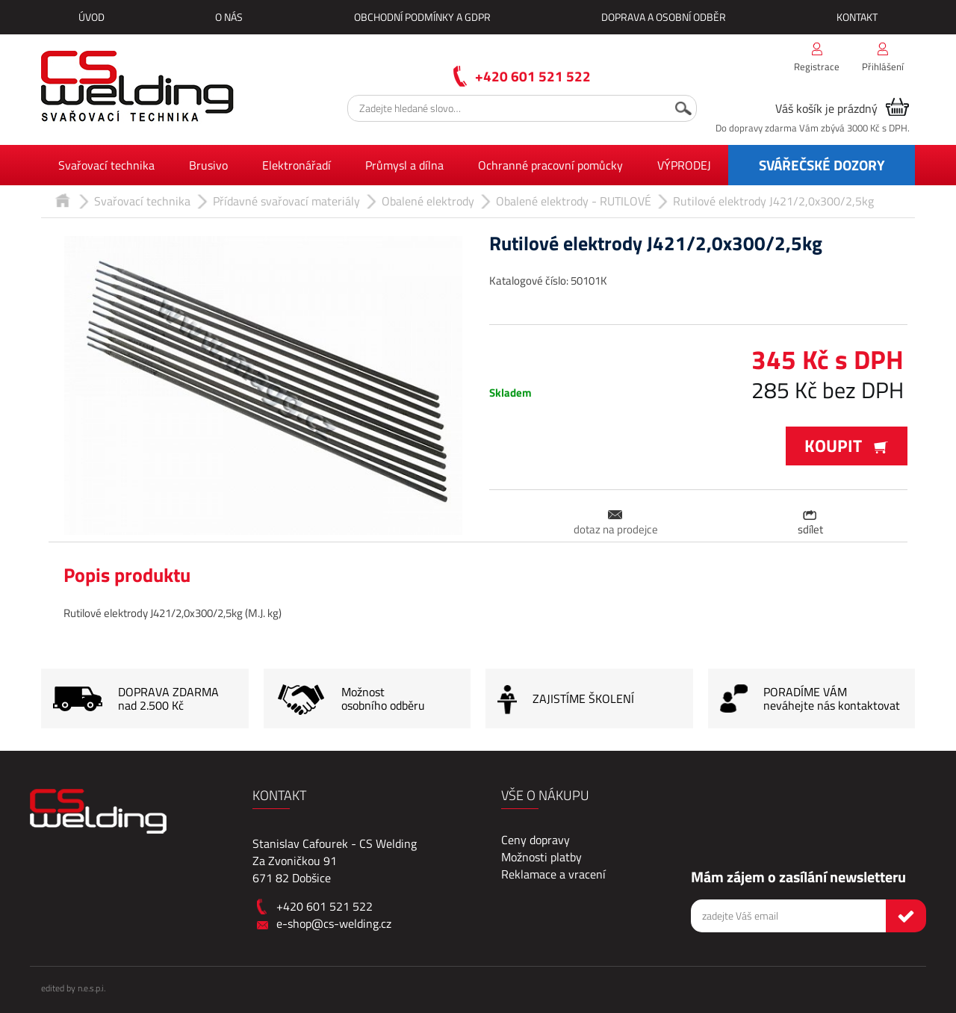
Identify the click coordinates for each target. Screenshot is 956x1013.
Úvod (91, 17)
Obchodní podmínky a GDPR (422, 17)
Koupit (846, 446)
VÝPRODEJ (684, 165)
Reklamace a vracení (553, 874)
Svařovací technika (106, 165)
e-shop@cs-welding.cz (333, 923)
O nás (229, 17)
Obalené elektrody (428, 201)
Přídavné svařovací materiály (286, 201)
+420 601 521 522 (533, 76)
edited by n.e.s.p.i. (73, 988)
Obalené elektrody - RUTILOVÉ (573, 201)
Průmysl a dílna (404, 165)
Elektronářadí (296, 165)
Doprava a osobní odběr (663, 17)
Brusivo (208, 165)
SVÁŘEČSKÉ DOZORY (822, 165)
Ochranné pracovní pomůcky (550, 165)
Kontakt (857, 17)
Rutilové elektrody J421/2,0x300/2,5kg (773, 201)
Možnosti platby (541, 857)
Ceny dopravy (535, 840)
